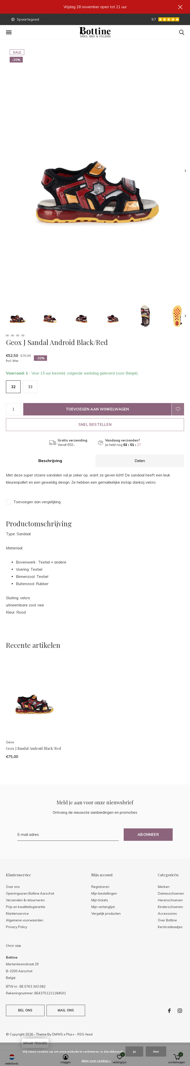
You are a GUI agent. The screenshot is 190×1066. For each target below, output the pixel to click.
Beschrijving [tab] (50, 460)
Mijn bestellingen (104, 893)
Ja (134, 1051)
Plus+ (70, 1034)
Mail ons (66, 1010)
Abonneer (148, 834)
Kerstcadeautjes (170, 927)
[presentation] (185, 170)
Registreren (100, 887)
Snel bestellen (95, 424)
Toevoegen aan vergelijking (37, 502)
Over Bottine (167, 920)
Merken (163, 887)
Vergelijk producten (106, 913)
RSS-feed (85, 1034)
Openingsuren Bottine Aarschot (30, 893)
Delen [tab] (140, 460)
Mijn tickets (99, 900)
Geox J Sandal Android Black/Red (33, 748)
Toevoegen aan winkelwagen (97, 409)
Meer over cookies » (96, 1061)
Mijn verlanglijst (103, 907)
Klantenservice (17, 913)
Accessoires (167, 913)
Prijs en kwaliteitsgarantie (25, 907)
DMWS (57, 1034)
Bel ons (25, 1010)
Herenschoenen (170, 900)
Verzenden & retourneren (25, 900)
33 (30, 386)
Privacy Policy (16, 927)
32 (13, 386)
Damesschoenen (171, 893)
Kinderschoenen (170, 907)
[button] (9, 32)
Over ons (13, 887)
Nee (156, 1051)
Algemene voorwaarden (24, 920)
